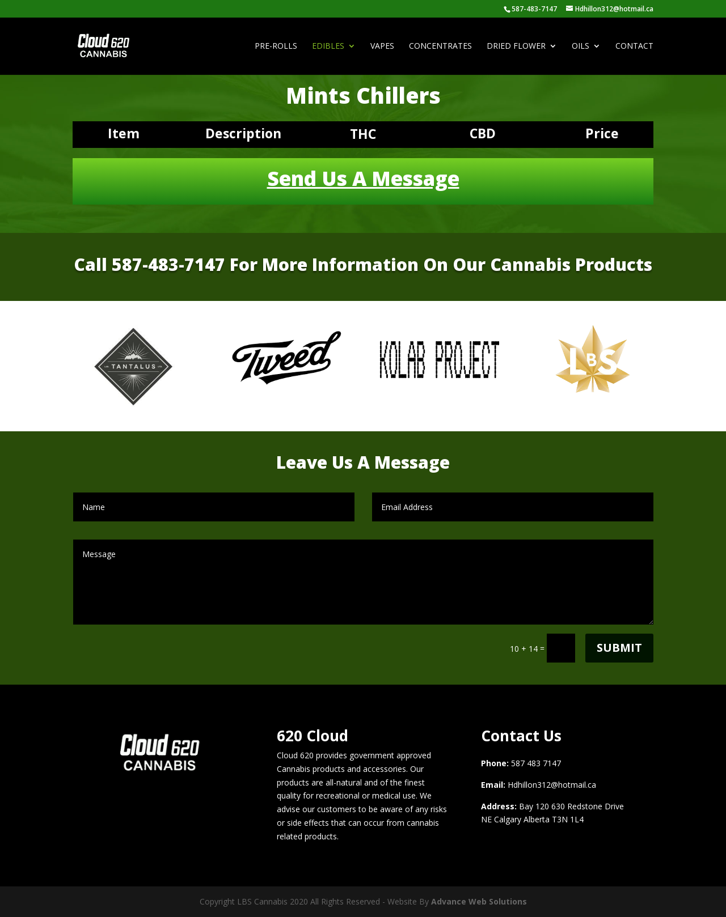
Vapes (382, 46)
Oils (580, 46)
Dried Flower (516, 46)
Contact (634, 46)
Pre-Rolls (276, 46)
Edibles (328, 46)
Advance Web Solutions (479, 901)
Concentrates (440, 46)
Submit (619, 647)
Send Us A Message (363, 178)
